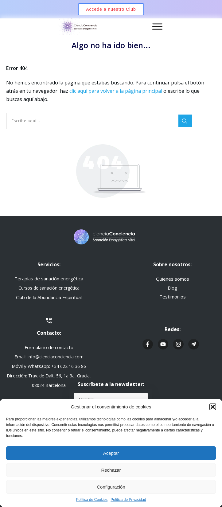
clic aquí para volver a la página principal (115, 91)
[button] (213, 407)
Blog (172, 288)
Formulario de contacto (49, 347)
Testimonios (172, 297)
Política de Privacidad (128, 499)
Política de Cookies (91, 499)
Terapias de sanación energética (48, 278)
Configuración (111, 486)
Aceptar (111, 453)
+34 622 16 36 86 (68, 366)
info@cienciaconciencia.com (56, 357)
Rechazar (111, 470)
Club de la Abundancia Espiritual (49, 297)
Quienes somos (172, 279)
